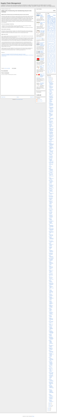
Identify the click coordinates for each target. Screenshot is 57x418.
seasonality (48, 67)
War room (54, 53)
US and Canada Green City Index (51, 52)
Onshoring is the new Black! (51, 172)
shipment (55, 67)
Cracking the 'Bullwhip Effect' (50, 248)
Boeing (55, 32)
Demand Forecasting (50, 20)
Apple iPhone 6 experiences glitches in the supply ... (51, 383)
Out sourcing (50, 208)
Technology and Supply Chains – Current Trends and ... (51, 108)
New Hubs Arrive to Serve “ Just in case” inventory (51, 90)
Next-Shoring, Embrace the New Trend (51, 254)
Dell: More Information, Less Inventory (51, 380)
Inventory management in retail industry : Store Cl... (51, 287)
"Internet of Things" (50, 167)
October (50, 80)
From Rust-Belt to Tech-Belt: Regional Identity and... (51, 222)
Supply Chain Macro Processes (51, 49)
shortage (48, 68)
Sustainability (54, 21)
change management (49, 55)
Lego (55, 44)
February (50, 405)
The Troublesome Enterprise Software (51, 139)
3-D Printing (50, 31)
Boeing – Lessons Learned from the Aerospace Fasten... (51, 359)
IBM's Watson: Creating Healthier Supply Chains (51, 160)
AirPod (52, 31)
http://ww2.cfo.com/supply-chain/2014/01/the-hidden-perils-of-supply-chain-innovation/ (13, 54)
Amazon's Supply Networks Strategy (42, 23)
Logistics (48, 18)
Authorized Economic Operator (50, 32)
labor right (50, 62)
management (51, 63)
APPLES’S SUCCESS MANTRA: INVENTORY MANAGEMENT (51, 391)
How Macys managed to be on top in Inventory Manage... (51, 355)
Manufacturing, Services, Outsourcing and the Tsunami (51, 202)
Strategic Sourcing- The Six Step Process (51, 244)
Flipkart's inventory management (42, 16)
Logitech (48, 45)
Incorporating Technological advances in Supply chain (51, 132)
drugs (51, 29)
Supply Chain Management (11, 3)
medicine (55, 63)
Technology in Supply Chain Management (51, 97)
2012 (49, 409)
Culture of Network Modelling (50, 219)
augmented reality (49, 54)
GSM (55, 36)
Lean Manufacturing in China (51, 193)
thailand (51, 70)
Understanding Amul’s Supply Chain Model (42, 59)
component (54, 55)
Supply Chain (50, 28)
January (50, 406)
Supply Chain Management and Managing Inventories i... (51, 338)
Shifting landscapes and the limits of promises (51, 169)
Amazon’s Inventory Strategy (50, 316)
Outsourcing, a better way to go (51, 275)
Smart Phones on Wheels (51, 141)
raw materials (54, 66)
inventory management (50, 23)
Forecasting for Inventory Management (51, 190)
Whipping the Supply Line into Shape (51, 349)
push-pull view (50, 66)
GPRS (53, 36)
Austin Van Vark (39, 99)
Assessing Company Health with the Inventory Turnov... (51, 298)
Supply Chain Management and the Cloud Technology (51, 83)
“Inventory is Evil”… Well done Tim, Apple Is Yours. (51, 278)
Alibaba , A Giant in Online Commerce (51, 154)
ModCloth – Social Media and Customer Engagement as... (51, 104)
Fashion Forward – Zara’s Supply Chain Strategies (42, 31)
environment (53, 58)
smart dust (50, 68)
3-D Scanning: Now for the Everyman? (51, 157)
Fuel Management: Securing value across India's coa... (51, 226)
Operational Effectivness (51, 26)
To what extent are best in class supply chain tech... (51, 216)
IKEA (55, 25)
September (50, 81)
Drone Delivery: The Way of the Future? (51, 242)
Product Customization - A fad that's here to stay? (51, 151)
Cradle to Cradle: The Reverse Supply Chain (51, 373)
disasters (48, 29)
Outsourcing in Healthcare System (51, 199)
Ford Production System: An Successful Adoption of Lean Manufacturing (42, 44)
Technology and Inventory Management (51, 398)
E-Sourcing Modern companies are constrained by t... (51, 238)
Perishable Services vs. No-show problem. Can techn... (51, 126)
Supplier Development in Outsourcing (51, 256)
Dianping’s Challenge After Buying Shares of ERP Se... (51, 144)
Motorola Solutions (53, 45)
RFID (55, 20)
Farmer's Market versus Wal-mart (51, 322)
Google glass (54, 37)
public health (53, 65)
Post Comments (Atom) (19, 99)
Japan (53, 41)
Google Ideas (50, 37)
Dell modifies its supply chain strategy (42, 84)
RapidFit (48, 47)
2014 (49, 76)
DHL (49, 34)
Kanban (55, 42)
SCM (48, 19)
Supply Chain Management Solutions (51, 50)
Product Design (53, 18)
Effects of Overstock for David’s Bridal (51, 351)
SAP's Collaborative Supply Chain (51, 235)
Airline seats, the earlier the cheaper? (51, 346)
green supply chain (53, 60)
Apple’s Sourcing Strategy (51, 188)
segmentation (51, 67)
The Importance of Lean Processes (51, 210)
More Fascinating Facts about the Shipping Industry (51, 259)
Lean (51, 21)
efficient (48, 57)
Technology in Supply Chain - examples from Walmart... (51, 147)
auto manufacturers (53, 54)
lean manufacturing (52, 19)
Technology (54, 17)
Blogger (33, 416)
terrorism (48, 70)
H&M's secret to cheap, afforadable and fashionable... (51, 271)
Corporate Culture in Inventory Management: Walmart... (51, 302)
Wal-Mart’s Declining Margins (50, 335)
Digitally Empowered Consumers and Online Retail (51, 115)
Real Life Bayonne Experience (50, 281)
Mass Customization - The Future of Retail (51, 118)
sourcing (53, 68)
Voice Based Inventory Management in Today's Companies (51, 363)
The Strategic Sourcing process (50, 213)
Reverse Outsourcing (53, 47)
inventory (49, 17)
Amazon (55, 31)
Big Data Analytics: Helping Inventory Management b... (51, 342)
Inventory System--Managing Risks (50, 309)
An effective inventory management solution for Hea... (51, 328)
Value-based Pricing (49, 53)
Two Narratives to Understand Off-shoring (51, 186)
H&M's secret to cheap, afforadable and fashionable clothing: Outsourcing (40, 76)
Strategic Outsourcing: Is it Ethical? (51, 179)
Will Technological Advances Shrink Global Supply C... (51, 136)
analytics (48, 22)
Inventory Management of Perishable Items (51, 319)
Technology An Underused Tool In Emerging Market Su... (51, 100)
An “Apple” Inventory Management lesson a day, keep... (51, 291)
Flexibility (50, 36)
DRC (52, 34)
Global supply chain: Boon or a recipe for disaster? (51, 181)
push (47, 66)
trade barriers (54, 70)
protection (50, 65)
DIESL (51, 34)
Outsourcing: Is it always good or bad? (51, 232)
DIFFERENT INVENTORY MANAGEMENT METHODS (51, 332)
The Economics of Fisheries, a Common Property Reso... (51, 377)
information (54, 22)
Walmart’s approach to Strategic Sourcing (51, 206)
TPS (52, 28)
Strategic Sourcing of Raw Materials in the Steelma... (51, 263)
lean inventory (53, 62)
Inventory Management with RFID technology (51, 306)
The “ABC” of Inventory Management (51, 295)
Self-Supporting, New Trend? (51, 196)
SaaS (48, 28)
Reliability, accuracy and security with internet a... (51, 87)
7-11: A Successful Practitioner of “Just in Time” (51, 250)
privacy (48, 65)
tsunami (52, 71)
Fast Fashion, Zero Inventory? (50, 366)
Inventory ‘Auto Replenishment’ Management (51, 284)
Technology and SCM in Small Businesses (51, 111)
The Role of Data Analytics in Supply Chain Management (51, 129)
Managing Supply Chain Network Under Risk (51, 229)
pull (55, 65)
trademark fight (49, 71)
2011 (47, 31)
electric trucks (51, 57)
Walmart (55, 28)
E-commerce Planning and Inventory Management (51, 313)
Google (48, 37)
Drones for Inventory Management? (51, 401)
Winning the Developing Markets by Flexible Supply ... (51, 387)
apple (51, 22)
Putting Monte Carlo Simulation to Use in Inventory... (51, 370)
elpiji (51, 58)
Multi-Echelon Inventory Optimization (42, 52)
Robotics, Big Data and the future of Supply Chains (51, 121)
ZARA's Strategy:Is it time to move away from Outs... (51, 267)
